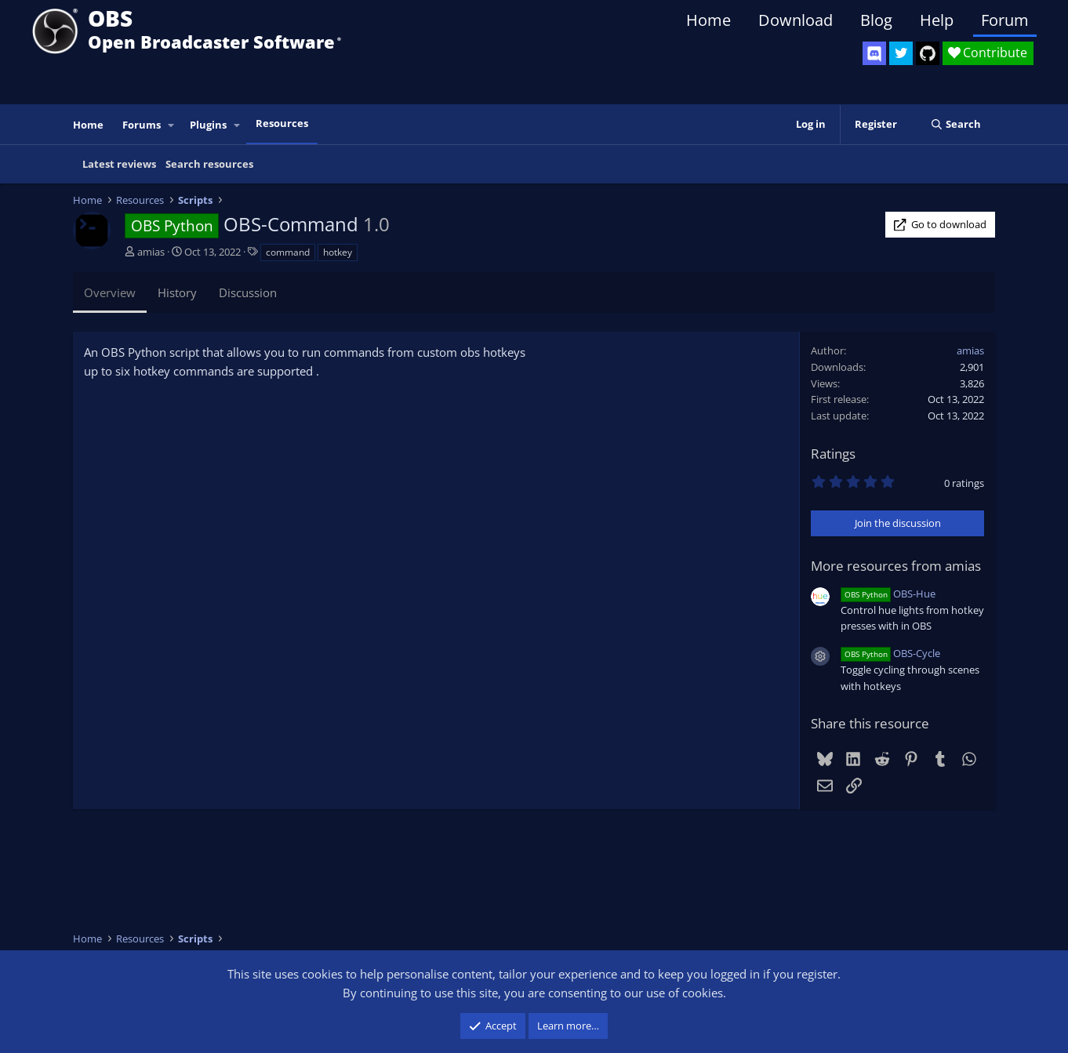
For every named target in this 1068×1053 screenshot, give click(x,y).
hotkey (337, 252)
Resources (282, 123)
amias (151, 252)
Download (795, 20)
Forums (141, 125)
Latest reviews (119, 164)
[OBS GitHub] (927, 53)
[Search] (955, 124)
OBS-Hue (888, 593)
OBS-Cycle (890, 653)
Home (708, 20)
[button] (171, 125)
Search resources (209, 164)
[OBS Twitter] (901, 53)
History (177, 292)
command (288, 252)
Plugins (208, 125)
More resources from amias (896, 566)
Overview (110, 292)
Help (937, 20)
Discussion (248, 292)
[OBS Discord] (874, 53)
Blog (876, 20)
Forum (1005, 20)
